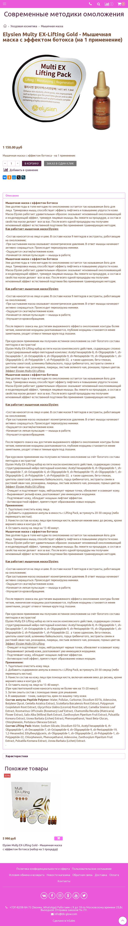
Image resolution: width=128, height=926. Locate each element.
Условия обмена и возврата (26, 874)
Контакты (64, 881)
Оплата (114, 874)
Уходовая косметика (23, 26)
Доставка (101, 874)
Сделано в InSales (64, 920)
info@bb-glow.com (65, 913)
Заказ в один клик (60, 170)
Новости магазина (58, 874)
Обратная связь (82, 874)
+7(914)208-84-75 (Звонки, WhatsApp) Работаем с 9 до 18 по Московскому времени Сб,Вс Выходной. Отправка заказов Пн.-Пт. (66, 908)
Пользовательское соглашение (92, 868)
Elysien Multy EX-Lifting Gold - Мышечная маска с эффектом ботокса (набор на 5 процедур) (32, 853)
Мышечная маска (52, 26)
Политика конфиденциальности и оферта (43, 868)
